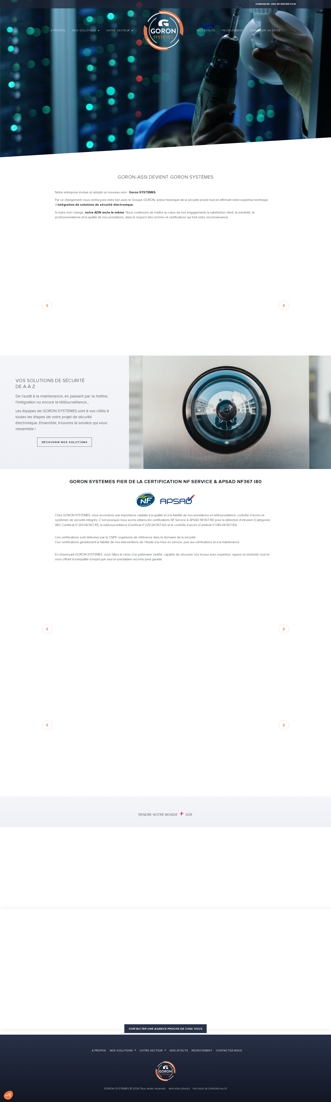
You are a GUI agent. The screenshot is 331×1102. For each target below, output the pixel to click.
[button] (8, 1095)
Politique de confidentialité (210, 1089)
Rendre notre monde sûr (165, 814)
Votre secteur (118, 30)
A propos (57, 30)
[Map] (165, 969)
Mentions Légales (179, 1089)
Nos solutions (84, 30)
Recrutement (232, 30)
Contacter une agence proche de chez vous (166, 1028)
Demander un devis (265, 30)
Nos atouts (206, 30)
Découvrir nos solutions (64, 442)
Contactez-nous (229, 1050)
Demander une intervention (276, 4)
